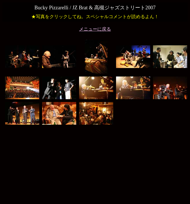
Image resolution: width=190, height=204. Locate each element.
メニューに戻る (95, 29)
